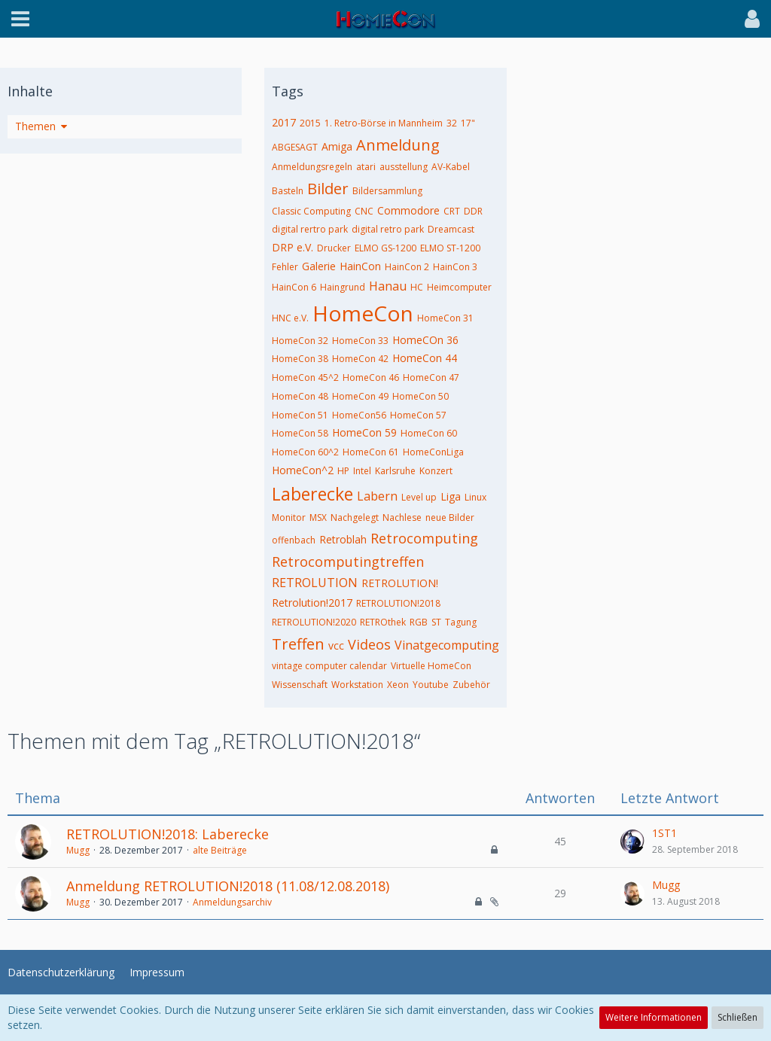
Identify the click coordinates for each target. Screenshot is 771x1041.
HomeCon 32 (300, 340)
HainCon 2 (407, 266)
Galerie (319, 266)
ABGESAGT (295, 147)
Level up (419, 497)
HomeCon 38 (300, 358)
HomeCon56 (359, 415)
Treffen (298, 644)
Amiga (337, 146)
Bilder (328, 188)
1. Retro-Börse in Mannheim (384, 123)
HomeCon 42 (360, 358)
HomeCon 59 (364, 432)
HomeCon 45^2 (305, 377)
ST (436, 622)
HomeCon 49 (360, 396)
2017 (284, 122)
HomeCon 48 (300, 396)
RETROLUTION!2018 (398, 603)
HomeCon (362, 313)
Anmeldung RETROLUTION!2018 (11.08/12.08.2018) (227, 886)
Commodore (408, 210)
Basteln (287, 190)
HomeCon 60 (429, 433)
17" (468, 123)
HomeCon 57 (418, 415)
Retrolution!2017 (312, 602)
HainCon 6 (294, 287)
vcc (336, 645)
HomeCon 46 (371, 377)
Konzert (436, 470)
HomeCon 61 (371, 452)
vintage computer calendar (329, 665)
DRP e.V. (292, 247)
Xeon (398, 684)
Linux (475, 497)
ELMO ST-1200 (450, 248)
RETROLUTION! (399, 583)
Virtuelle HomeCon (431, 665)
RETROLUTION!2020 (314, 622)
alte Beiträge (220, 850)
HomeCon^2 (303, 470)
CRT (451, 211)
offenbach (293, 540)
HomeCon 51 (300, 415)
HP (343, 470)
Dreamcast (451, 229)
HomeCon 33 (360, 340)
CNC (364, 211)
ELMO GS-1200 (385, 248)
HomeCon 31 (445, 318)
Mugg (78, 850)
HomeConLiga (433, 452)
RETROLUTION (315, 582)
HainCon (360, 266)
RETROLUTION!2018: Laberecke (167, 834)
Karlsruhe (395, 470)
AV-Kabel (450, 166)
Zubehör (471, 684)
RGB (419, 622)
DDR (473, 211)
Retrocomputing (424, 538)
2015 (310, 123)
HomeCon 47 (431, 377)
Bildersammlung (387, 190)
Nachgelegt (355, 517)
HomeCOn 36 (425, 340)
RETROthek (383, 622)
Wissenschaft (300, 684)
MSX (318, 517)
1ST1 (664, 833)
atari (366, 166)
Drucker (334, 248)
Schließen (737, 1017)
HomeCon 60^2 (305, 452)
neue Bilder (449, 517)
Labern (377, 496)
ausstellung (403, 166)
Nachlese (402, 517)
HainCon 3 (455, 266)
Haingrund (342, 287)
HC (416, 287)
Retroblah (343, 539)
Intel (362, 470)
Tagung (461, 622)
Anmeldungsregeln (312, 166)
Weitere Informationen (653, 1017)
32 (451, 123)
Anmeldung (398, 145)
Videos (369, 644)
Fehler (285, 266)
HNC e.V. (290, 318)
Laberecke (312, 494)
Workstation (357, 684)
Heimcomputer (459, 287)
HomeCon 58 (300, 433)
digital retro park (388, 229)
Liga (450, 496)
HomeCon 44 (424, 358)
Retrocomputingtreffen (348, 561)
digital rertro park (310, 229)
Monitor (289, 517)
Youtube (431, 684)
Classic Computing (311, 211)
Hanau (388, 286)
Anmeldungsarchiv (232, 902)
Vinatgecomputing (447, 645)
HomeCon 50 (420, 396)
